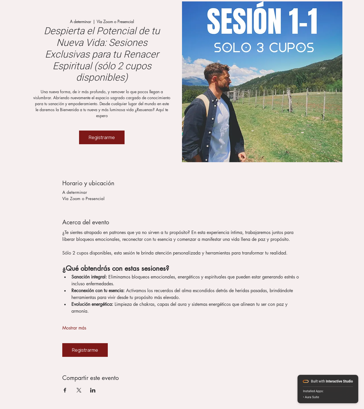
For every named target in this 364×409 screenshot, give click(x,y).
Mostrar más (74, 328)
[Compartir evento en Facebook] (65, 390)
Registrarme (102, 137)
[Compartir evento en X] (79, 390)
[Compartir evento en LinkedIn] (93, 390)
